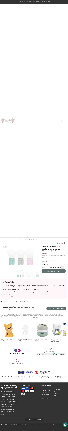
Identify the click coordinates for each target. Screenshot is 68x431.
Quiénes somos (45, 390)
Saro (13, 316)
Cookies (27, 424)
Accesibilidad (52, 424)
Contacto (57, 395)
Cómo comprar (45, 388)
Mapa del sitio (4, 424)
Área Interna (58, 424)
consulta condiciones (17, 363)
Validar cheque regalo (59, 392)
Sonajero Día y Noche (56, 339)
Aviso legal (11, 424)
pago (53, 255)
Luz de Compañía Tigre (6, 339)
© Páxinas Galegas (62, 426)
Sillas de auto (38, 419)
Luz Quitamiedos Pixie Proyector (41, 339)
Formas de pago (46, 392)
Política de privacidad (19, 424)
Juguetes (29, 419)
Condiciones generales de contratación (39, 424)
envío (49, 255)
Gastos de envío (45, 394)
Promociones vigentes (59, 388)
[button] (20, 270)
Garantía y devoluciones (45, 397)
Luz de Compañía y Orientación (25, 339)
